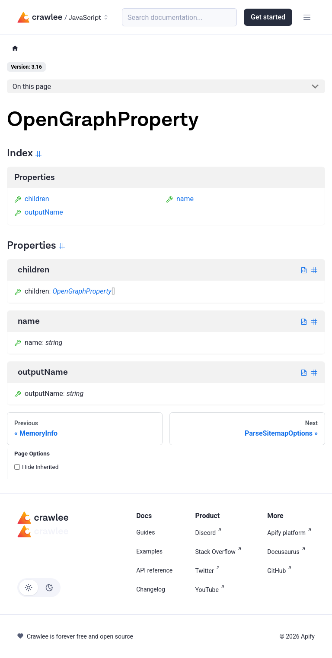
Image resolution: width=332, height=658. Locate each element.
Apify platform (291, 532)
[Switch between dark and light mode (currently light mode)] (39, 587)
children (31, 199)
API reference (154, 570)
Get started (268, 17)
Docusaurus (287, 551)
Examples (149, 551)
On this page (32, 86)
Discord (210, 532)
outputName (38, 212)
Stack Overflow (220, 551)
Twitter (209, 570)
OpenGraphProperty (81, 291)
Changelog (150, 589)
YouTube (211, 589)
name (180, 199)
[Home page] (15, 48)
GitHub (281, 570)
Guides (145, 532)
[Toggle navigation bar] (307, 17)
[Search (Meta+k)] (179, 17)
